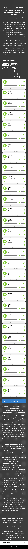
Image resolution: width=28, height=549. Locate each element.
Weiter (14, 547)
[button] (5, 82)
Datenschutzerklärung (18, 406)
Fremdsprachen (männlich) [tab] (10, 77)
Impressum (5, 406)
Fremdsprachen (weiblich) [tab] (10, 74)
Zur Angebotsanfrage (11, 401)
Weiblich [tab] (5, 64)
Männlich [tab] (13, 64)
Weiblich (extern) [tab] (9, 68)
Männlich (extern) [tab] (9, 71)
